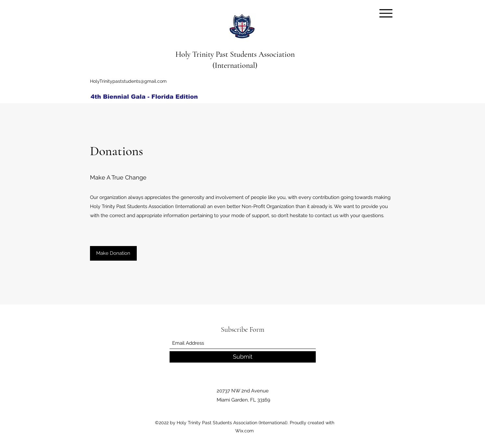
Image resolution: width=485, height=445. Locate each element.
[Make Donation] (113, 253)
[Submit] (243, 357)
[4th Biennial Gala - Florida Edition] (146, 96)
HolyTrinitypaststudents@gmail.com (128, 81)
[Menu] (386, 13)
